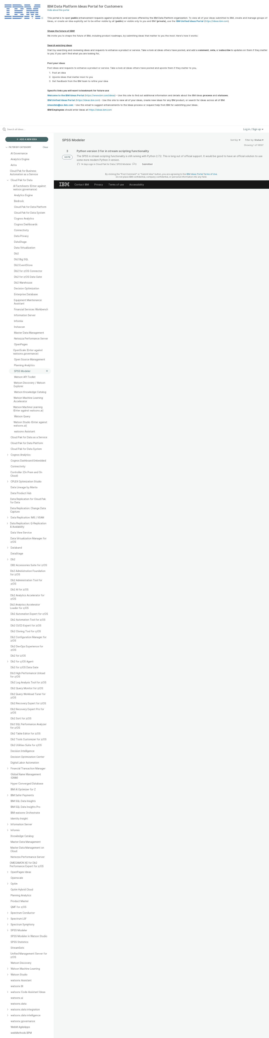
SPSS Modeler (123, 164)
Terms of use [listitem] (116, 184)
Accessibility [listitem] (136, 184)
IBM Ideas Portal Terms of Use (201, 174)
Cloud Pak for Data (105, 164)
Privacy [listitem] (98, 184)
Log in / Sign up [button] (253, 129)
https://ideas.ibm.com (216, 21)
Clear (45, 147)
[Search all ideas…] (31, 129)
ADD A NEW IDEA (27, 139)
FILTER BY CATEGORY (18, 147)
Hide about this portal (58, 10)
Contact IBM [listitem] (81, 184)
